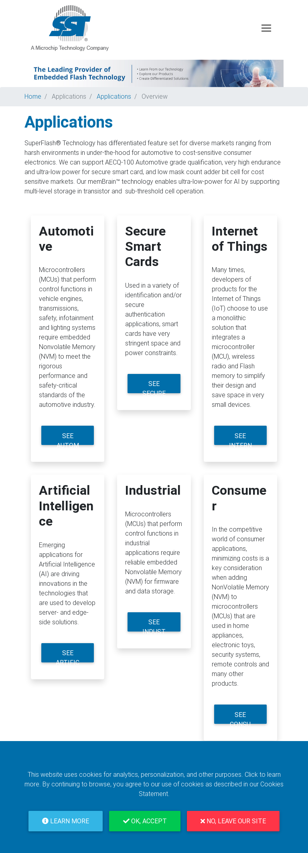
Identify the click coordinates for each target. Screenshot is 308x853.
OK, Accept (145, 821)
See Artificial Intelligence (67, 655)
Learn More (65, 821)
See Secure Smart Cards (154, 386)
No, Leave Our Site (233, 821)
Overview (155, 96)
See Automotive (68, 438)
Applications (69, 96)
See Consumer (240, 717)
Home (32, 96)
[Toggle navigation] (266, 28)
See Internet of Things (240, 438)
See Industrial (154, 625)
